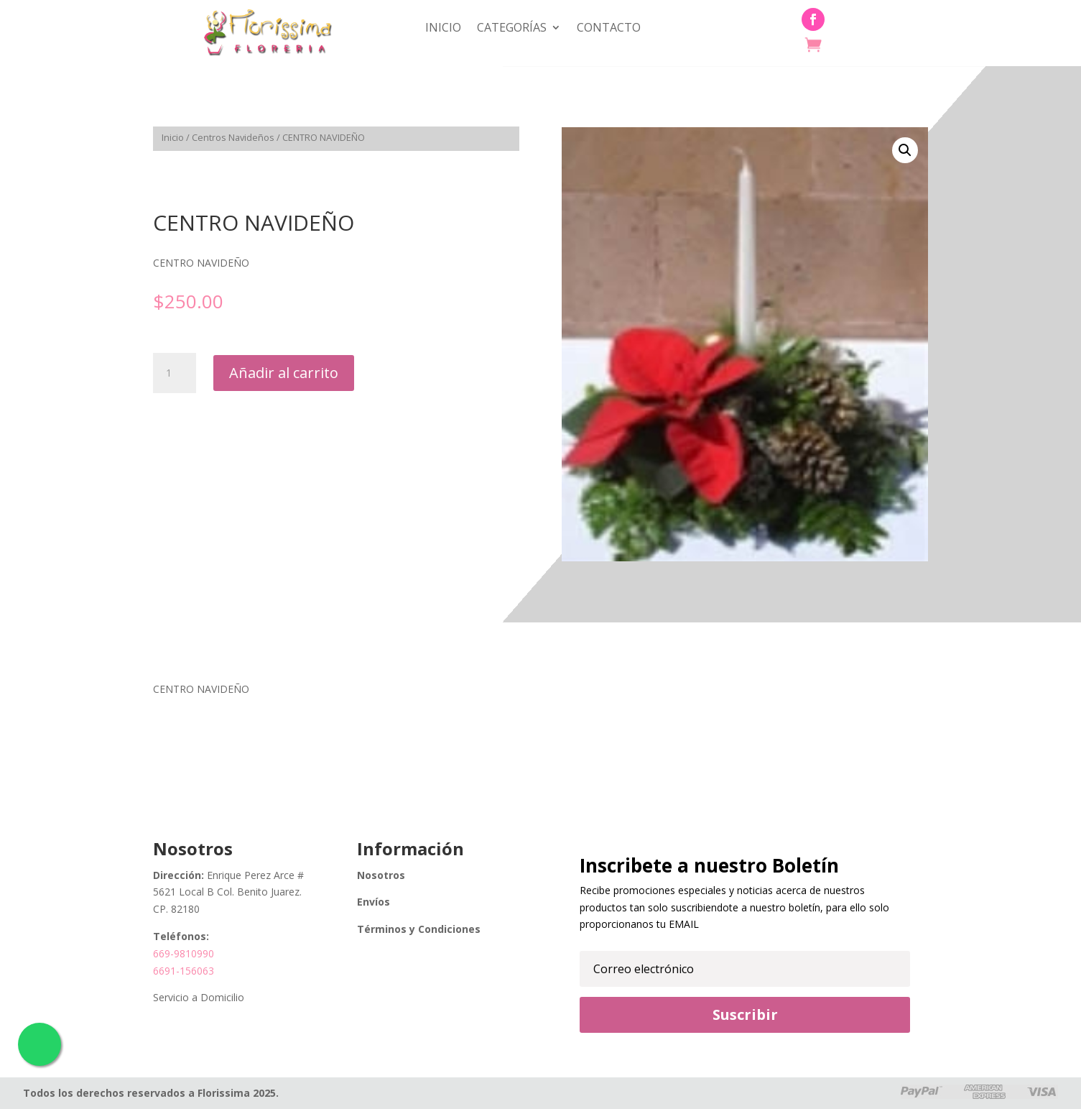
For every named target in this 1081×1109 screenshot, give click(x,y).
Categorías (512, 28)
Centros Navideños (233, 137)
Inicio (443, 28)
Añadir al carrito (283, 372)
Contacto (609, 28)
